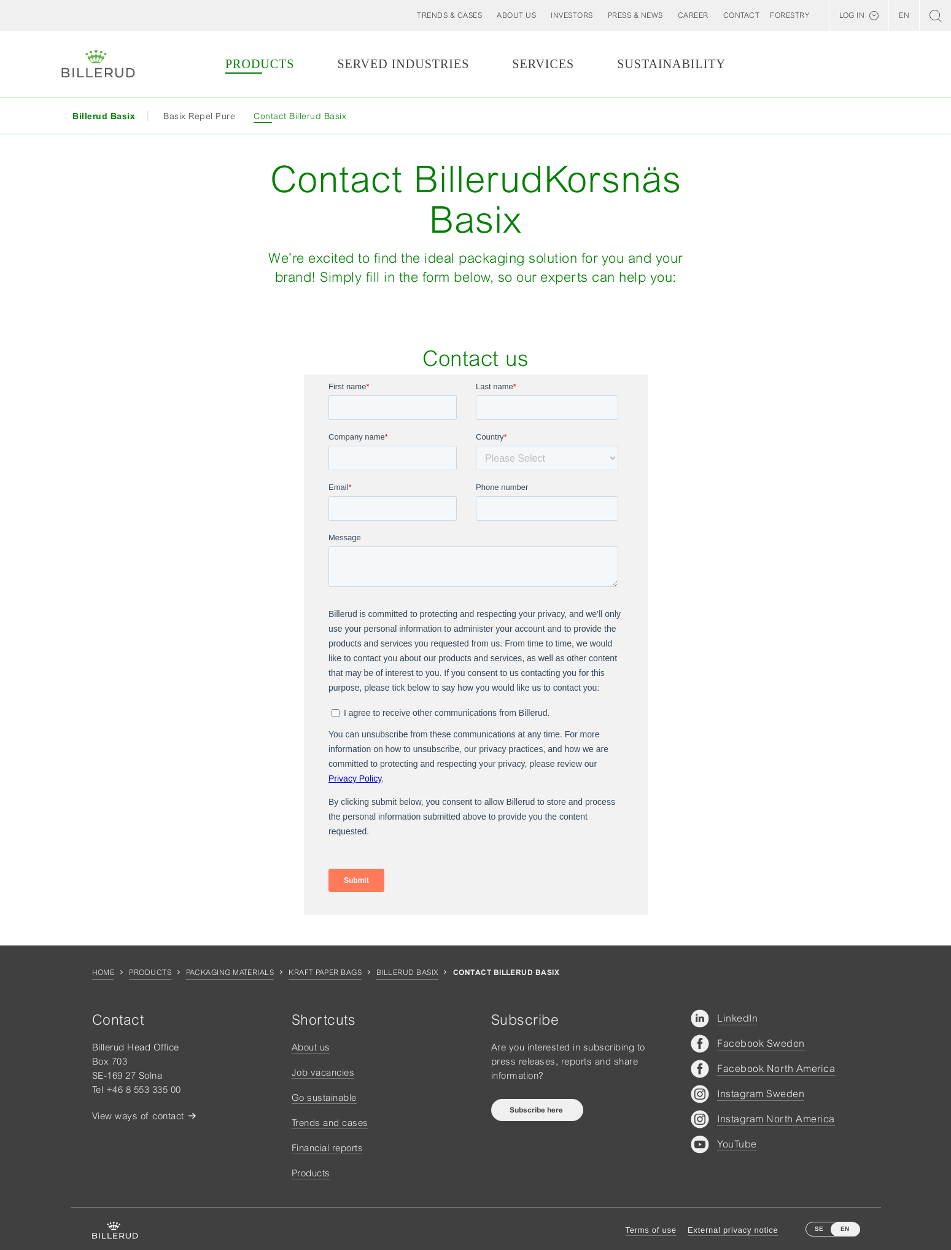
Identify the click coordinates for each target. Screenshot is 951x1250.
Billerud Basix (407, 972)
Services (543, 64)
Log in (851, 15)
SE (819, 1228)
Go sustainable (324, 1097)
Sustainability (671, 64)
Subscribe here (537, 1110)
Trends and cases (330, 1122)
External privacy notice (733, 1230)
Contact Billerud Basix (300, 116)
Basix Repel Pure (199, 116)
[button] (516, 15)
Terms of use (651, 1230)
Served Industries (403, 64)
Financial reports (327, 1148)
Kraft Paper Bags (325, 972)
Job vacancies (323, 1072)
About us (311, 1047)
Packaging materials (230, 972)
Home (103, 972)
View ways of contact (138, 1116)
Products (259, 64)
